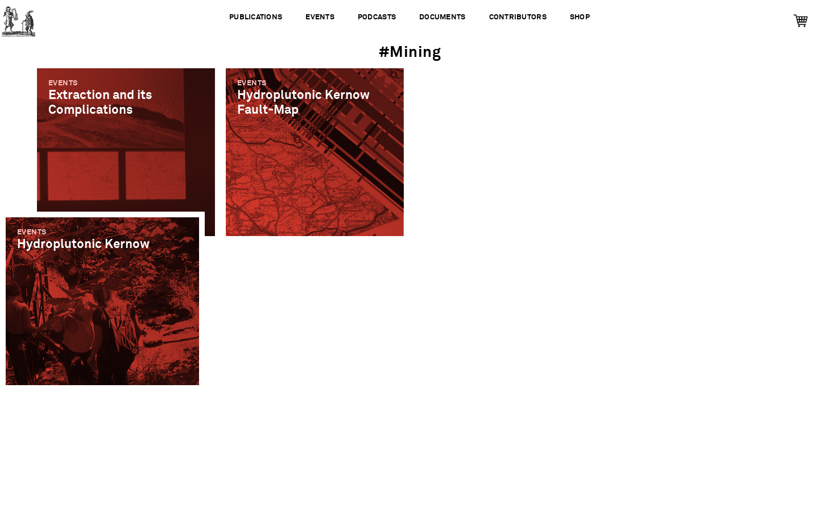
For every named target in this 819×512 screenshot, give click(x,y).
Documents (442, 17)
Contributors (518, 17)
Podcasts (377, 17)
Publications (255, 17)
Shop (580, 17)
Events (319, 17)
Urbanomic (18, 18)
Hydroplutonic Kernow (83, 244)
